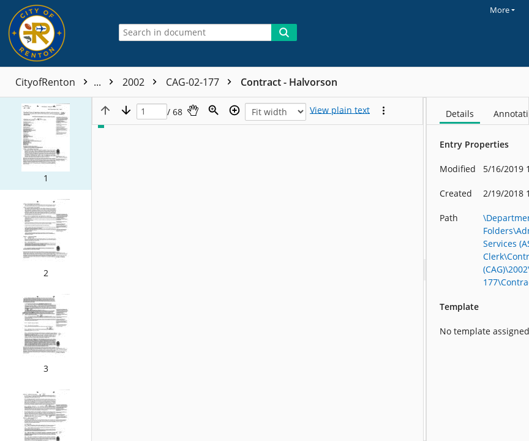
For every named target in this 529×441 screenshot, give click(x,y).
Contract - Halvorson (289, 82)
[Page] (152, 112)
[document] (478, 269)
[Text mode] (339, 110)
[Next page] (126, 110)
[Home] (52, 33)
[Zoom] (213, 110)
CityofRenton (67, 82)
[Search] (284, 32)
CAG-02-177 (202, 82)
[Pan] (192, 110)
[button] (45, 143)
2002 (142, 82)
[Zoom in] (234, 110)
